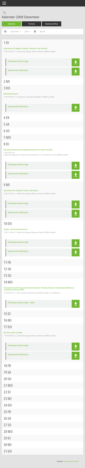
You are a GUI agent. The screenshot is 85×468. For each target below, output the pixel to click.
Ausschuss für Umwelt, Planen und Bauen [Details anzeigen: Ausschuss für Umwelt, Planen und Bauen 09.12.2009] (21, 190)
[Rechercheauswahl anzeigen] (4, 13)
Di (7, 42)
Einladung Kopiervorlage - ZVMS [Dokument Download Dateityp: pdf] (21, 303)
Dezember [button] (16, 31)
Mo (8, 137)
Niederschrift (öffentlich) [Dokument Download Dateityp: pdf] (18, 70)
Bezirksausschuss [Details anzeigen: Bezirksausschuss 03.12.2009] (11, 94)
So (8, 130)
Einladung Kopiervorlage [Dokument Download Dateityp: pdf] (18, 61)
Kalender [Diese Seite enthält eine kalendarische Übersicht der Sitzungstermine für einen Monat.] (11, 24)
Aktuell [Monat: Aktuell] (42, 31)
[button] (76, 62)
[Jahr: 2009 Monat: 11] (5, 31)
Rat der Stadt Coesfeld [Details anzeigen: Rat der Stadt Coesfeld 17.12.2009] (13, 332)
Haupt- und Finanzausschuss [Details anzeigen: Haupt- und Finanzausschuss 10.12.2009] (16, 229)
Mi (8, 81)
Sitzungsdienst (71, 461)
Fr (7, 117)
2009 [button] (27, 31)
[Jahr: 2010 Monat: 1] (35, 31)
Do (8, 88)
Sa (7, 124)
